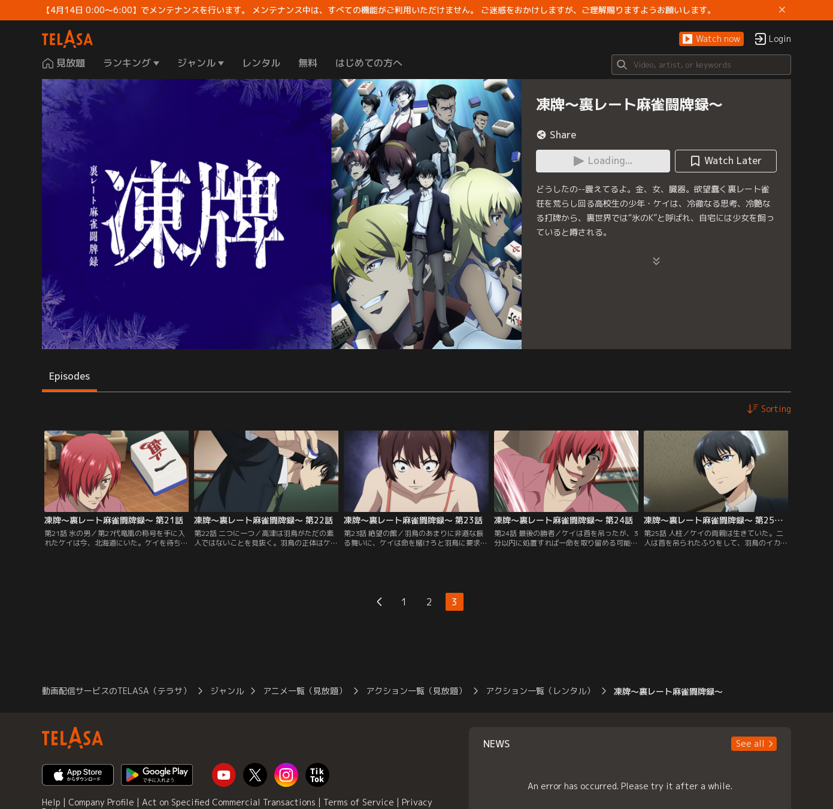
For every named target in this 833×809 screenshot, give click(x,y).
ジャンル (227, 690)
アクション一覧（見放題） (416, 690)
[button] (711, 39)
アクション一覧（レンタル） (540, 690)
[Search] (701, 64)
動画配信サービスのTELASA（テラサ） (116, 690)
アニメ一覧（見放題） (305, 690)
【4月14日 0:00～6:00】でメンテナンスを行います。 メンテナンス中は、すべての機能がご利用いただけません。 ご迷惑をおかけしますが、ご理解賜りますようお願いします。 (379, 10)
